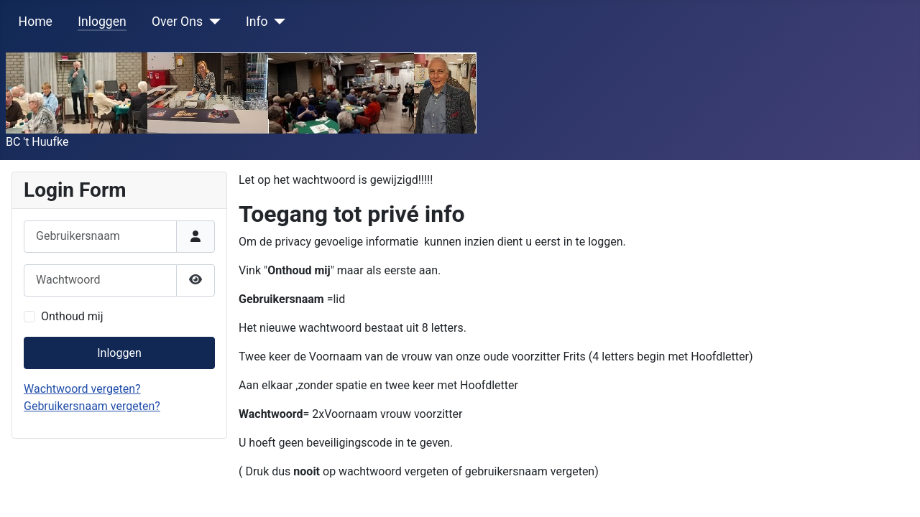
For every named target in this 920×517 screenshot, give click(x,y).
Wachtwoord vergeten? (82, 389)
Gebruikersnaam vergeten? (92, 406)
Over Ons (177, 21)
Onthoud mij (72, 316)
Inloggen (102, 21)
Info (257, 21)
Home (35, 21)
